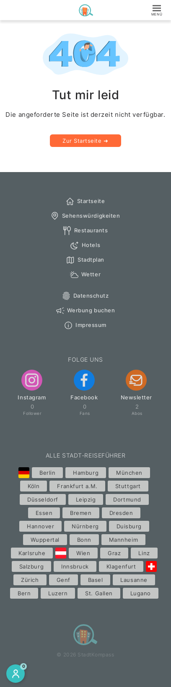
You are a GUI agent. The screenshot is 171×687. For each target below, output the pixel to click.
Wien (83, 553)
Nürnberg (85, 526)
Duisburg (129, 526)
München (129, 472)
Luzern (57, 593)
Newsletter (136, 385)
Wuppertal (45, 539)
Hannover (40, 526)
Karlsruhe (31, 553)
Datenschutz (85, 296)
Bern (24, 593)
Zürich (30, 579)
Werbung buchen (85, 311)
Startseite (85, 201)
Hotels (85, 245)
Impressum (84, 325)
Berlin (47, 472)
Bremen (80, 512)
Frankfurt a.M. (77, 486)
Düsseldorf (42, 499)
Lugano (140, 593)
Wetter (85, 275)
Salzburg (31, 566)
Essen (44, 512)
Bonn (84, 539)
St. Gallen (98, 593)
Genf (63, 579)
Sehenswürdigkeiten (85, 216)
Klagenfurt (121, 566)
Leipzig (86, 499)
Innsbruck (75, 566)
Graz (114, 553)
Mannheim (123, 539)
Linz (144, 553)
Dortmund (127, 499)
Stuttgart (128, 486)
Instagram (32, 385)
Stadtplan (84, 260)
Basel (95, 579)
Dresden (121, 512)
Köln (33, 486)
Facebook (84, 385)
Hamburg (85, 472)
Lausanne (133, 579)
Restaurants (85, 231)
